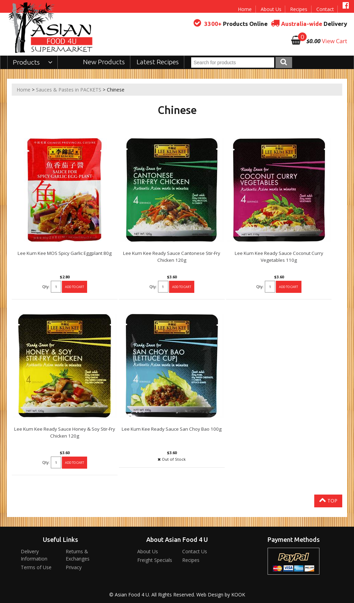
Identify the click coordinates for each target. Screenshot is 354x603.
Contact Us (194, 551)
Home (245, 9)
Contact (325, 9)
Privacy (74, 567)
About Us (271, 9)
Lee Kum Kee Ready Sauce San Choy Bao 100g (172, 429)
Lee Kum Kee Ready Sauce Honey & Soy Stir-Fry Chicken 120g (64, 432)
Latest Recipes (158, 62)
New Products (104, 62)
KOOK (238, 594)
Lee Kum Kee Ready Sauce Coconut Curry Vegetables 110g (279, 256)
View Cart (334, 41)
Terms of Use (36, 567)
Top (328, 500)
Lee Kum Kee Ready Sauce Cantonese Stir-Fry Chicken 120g (171, 256)
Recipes (298, 9)
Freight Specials (154, 560)
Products (33, 62)
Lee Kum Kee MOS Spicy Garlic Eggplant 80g (65, 253)
